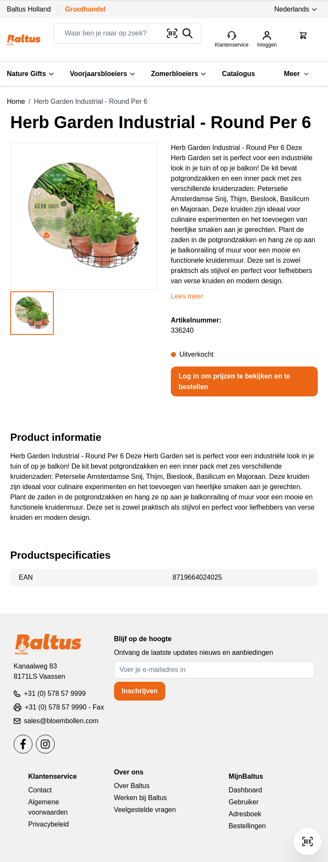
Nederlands (296, 9)
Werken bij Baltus (140, 797)
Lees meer (187, 296)
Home (16, 101)
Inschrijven (140, 691)
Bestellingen (247, 826)
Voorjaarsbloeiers (103, 73)
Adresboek (244, 814)
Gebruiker (243, 802)
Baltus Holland (29, 9)
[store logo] (23, 39)
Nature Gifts (31, 73)
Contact (40, 790)
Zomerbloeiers (179, 73)
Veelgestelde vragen (145, 809)
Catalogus (238, 73)
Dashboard (245, 790)
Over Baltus (132, 785)
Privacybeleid (48, 824)
